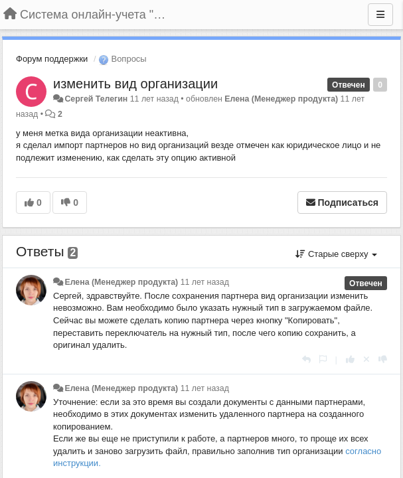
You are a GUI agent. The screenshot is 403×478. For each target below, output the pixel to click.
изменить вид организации (135, 83)
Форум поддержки (52, 59)
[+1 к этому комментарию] (350, 359)
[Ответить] (306, 359)
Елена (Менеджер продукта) (281, 99)
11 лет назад (205, 282)
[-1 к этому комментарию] (382, 359)
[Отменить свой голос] (366, 359)
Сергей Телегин (95, 99)
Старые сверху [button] (336, 254)
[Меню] (380, 14)
